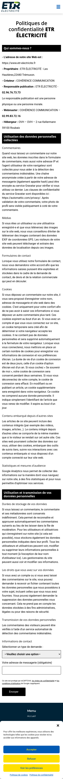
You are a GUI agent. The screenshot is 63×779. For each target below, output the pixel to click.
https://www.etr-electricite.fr (19, 63)
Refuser (31, 758)
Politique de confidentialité (41, 775)
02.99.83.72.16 (11, 116)
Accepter (31, 749)
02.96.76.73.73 (11, 92)
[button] (58, 725)
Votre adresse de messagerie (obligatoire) (27, 662)
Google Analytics (12, 471)
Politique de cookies (19, 775)
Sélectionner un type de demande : (22, 646)
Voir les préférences (31, 768)
